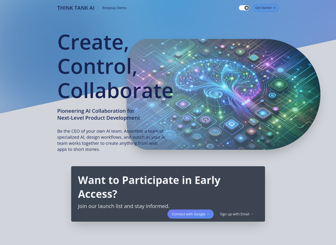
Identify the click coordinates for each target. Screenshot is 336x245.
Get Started (265, 8)
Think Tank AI (76, 7)
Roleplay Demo (114, 7)
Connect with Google (191, 214)
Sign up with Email (237, 214)
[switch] (244, 7)
